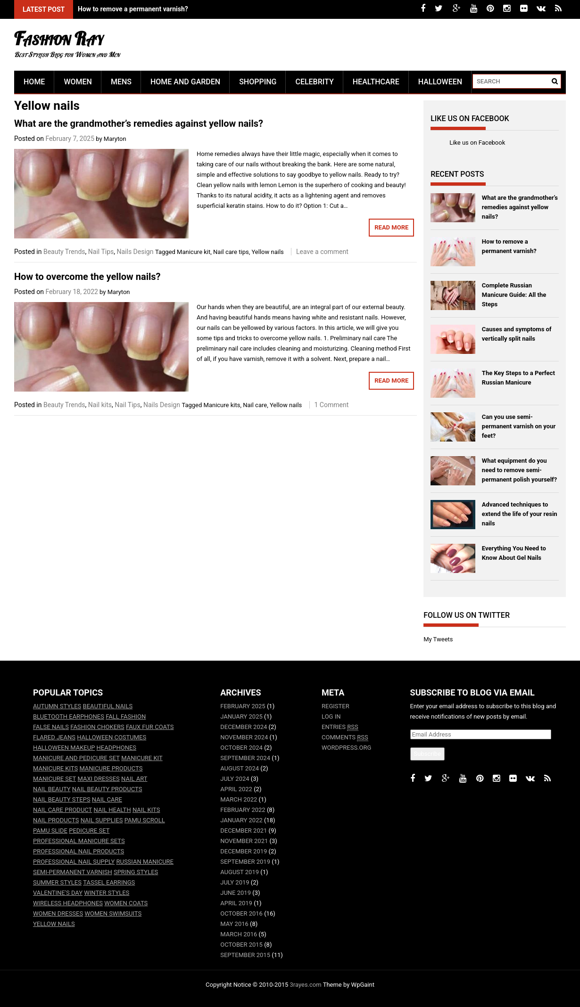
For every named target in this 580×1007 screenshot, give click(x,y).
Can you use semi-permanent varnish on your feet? (518, 426)
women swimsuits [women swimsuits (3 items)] (112, 913)
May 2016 (234, 923)
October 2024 (241, 747)
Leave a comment (322, 251)
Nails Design (135, 251)
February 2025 (242, 706)
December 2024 (243, 726)
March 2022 (238, 799)
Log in (331, 716)
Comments (345, 737)
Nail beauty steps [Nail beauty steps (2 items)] (62, 799)
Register (335, 706)
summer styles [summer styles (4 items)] (57, 882)
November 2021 (244, 840)
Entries (340, 727)
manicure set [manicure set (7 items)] (54, 778)
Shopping (257, 81)
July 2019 (234, 882)
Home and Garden (185, 81)
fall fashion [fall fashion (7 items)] (126, 716)
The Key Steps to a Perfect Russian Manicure (518, 377)
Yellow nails (267, 251)
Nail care (255, 405)
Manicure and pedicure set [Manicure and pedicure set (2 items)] (76, 757)
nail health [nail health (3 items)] (112, 809)
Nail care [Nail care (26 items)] (107, 799)
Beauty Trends (64, 251)
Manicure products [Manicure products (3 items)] (110, 768)
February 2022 (242, 809)
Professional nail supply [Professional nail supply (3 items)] (74, 861)
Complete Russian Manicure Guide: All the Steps (514, 295)
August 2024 (239, 768)
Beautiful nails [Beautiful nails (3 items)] (108, 706)
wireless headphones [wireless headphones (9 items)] (68, 903)
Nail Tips (101, 251)
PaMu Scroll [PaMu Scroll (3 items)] (144, 820)
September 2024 (245, 757)
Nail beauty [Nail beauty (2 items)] (52, 789)
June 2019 (235, 892)
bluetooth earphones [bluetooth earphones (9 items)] (68, 716)
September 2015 (245, 954)
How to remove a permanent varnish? (509, 246)
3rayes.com (306, 984)
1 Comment (332, 405)
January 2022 (241, 820)
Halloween (440, 81)
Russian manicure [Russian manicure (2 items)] (145, 861)
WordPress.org (346, 747)
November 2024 (244, 737)
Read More (391, 227)
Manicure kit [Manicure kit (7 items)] (142, 757)
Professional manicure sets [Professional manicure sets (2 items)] (79, 840)
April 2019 (236, 903)
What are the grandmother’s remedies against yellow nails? (138, 123)
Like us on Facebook (470, 118)
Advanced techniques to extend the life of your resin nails (519, 514)
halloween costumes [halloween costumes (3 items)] (111, 737)
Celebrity (314, 81)
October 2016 (241, 913)
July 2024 (234, 778)
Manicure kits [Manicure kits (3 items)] (55, 768)
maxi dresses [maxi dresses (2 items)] (99, 778)
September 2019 (245, 861)
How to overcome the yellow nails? (87, 276)
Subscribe (427, 753)
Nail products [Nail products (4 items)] (56, 820)
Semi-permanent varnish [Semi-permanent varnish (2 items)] (72, 872)
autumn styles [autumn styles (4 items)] (57, 706)
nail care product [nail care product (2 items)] (62, 809)
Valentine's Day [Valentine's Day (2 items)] (58, 892)
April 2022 (236, 789)
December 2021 (243, 830)
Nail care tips (231, 251)
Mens (121, 81)
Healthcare (376, 81)
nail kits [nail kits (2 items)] (146, 809)
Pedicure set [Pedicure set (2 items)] (89, 830)
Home (34, 81)
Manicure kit (193, 251)
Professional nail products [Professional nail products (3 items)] (78, 851)
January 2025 (241, 716)
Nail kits (100, 405)
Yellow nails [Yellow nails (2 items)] (54, 923)
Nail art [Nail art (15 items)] (134, 778)
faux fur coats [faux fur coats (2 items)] (150, 726)
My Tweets (438, 639)
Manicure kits (222, 405)
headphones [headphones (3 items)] (116, 747)
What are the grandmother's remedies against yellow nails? (165, 9)
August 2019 (239, 872)
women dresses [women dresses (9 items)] (58, 913)
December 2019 (243, 851)
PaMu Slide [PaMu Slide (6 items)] (50, 830)
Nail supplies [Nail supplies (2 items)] (102, 820)
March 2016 (238, 934)
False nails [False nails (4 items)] (51, 726)
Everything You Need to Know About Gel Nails (514, 553)
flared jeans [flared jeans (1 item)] (54, 737)
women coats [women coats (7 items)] (126, 903)
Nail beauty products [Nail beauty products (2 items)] (107, 789)
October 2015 (241, 944)
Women (78, 81)
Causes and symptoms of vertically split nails (517, 334)
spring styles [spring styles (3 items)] (136, 872)
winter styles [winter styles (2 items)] (106, 892)
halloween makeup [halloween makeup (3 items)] (64, 747)
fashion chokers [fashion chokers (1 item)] (97, 726)
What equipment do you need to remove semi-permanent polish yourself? (519, 470)
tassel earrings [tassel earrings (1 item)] (109, 882)
